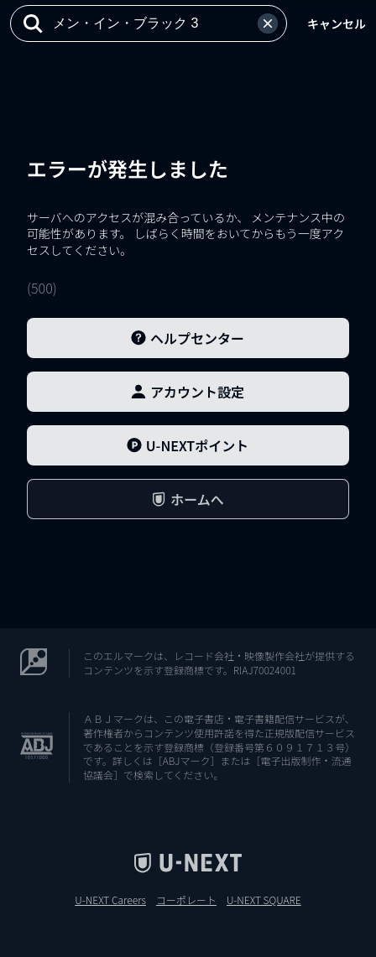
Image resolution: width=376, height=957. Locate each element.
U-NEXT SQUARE (264, 900)
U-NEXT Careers (110, 900)
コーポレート (186, 900)
